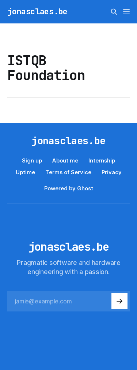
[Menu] (126, 12)
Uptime (25, 172)
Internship (101, 160)
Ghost (85, 188)
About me (65, 160)
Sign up (32, 160)
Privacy (112, 172)
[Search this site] (114, 12)
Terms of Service (68, 172)
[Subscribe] (119, 301)
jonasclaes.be (37, 12)
